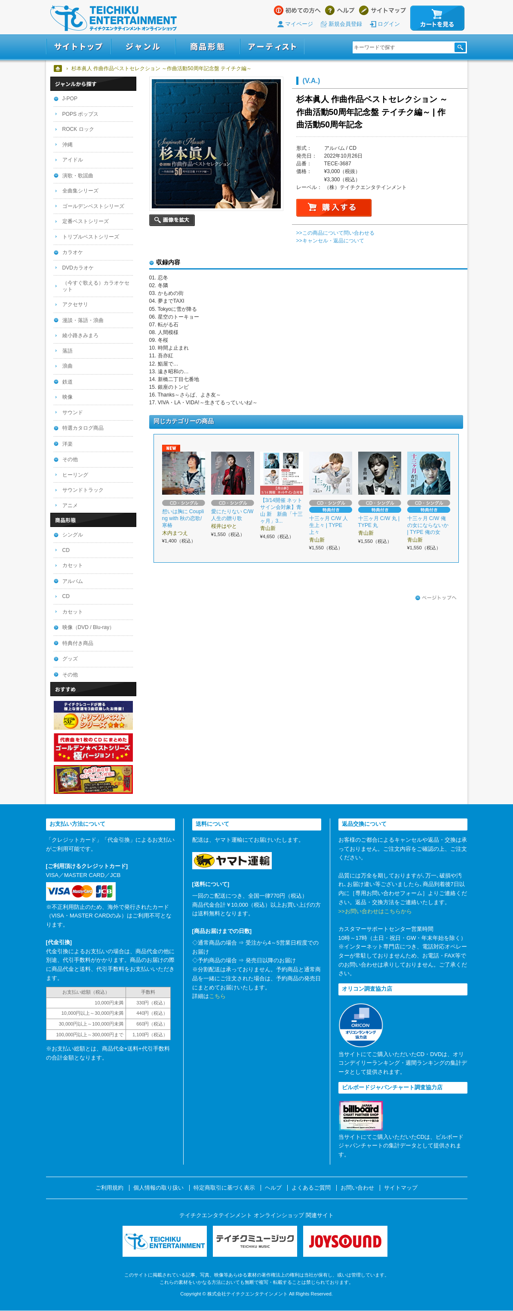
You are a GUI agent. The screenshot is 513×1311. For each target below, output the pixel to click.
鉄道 (67, 382)
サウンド (72, 412)
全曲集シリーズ (80, 191)
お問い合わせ (357, 1188)
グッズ (70, 659)
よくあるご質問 (311, 1188)
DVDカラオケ (78, 268)
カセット (72, 565)
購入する (334, 208)
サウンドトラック (83, 490)
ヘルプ (340, 10)
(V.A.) (311, 80)
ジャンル (143, 46)
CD (66, 550)
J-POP (70, 99)
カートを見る (437, 18)
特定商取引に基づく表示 (224, 1188)
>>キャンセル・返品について (330, 241)
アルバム (72, 581)
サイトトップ (78, 46)
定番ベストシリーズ (85, 221)
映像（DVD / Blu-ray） (88, 627)
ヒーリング (75, 475)
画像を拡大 (172, 220)
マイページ (299, 24)
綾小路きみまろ (80, 335)
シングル (72, 535)
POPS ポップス (80, 114)
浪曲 (67, 366)
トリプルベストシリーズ (90, 237)
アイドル (72, 160)
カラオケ (72, 252)
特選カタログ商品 (83, 428)
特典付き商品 (77, 643)
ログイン (389, 24)
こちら (217, 996)
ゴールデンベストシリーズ (93, 206)
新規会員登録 (345, 24)
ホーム (58, 68)
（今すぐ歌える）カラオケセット (95, 286)
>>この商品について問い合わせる (335, 233)
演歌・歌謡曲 (77, 176)
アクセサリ (75, 304)
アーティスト (272, 46)
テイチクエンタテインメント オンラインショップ (113, 18)
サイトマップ (382, 10)
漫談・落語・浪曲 (83, 320)
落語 (67, 351)
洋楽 (67, 444)
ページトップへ (436, 598)
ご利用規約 (109, 1188)
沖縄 (67, 145)
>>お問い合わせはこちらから (375, 911)
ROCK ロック (78, 129)
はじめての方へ (297, 10)
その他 (70, 459)
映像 (67, 397)
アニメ (70, 505)
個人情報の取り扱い (158, 1188)
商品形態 (207, 46)
